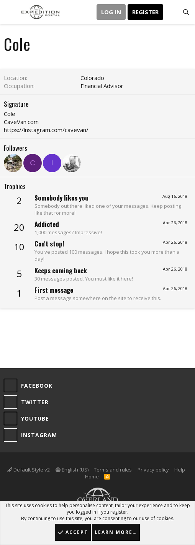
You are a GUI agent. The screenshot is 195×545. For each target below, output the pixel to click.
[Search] (186, 12)
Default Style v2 (28, 469)
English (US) (72, 469)
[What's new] (170, 12)
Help (179, 469)
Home (92, 476)
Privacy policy (153, 469)
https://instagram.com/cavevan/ (46, 130)
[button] (11, 12)
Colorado (92, 78)
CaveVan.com (21, 122)
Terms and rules (113, 469)
